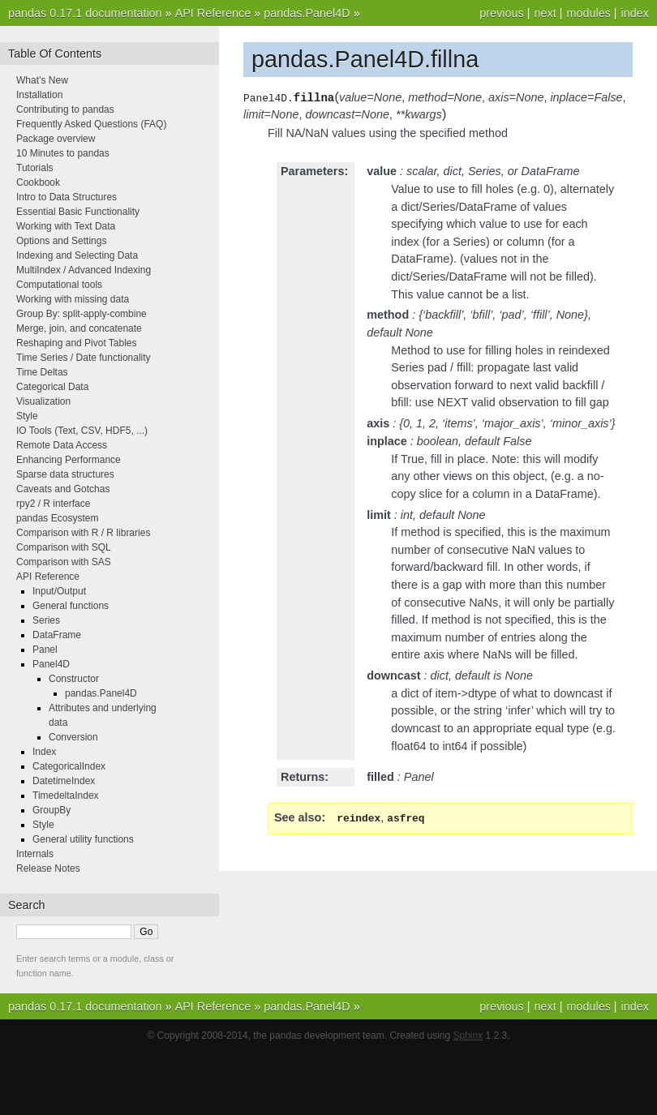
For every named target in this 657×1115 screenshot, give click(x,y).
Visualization (43, 401)
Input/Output (59, 591)
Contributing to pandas (65, 109)
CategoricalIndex (68, 766)
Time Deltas (42, 372)
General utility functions (83, 839)
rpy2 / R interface (53, 503)
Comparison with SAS (63, 562)
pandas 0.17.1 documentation (85, 12)
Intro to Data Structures (66, 197)
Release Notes (48, 868)
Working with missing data (72, 299)
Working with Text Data (65, 226)
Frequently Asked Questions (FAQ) (91, 124)
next (545, 12)
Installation (39, 95)
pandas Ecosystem (57, 518)
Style (27, 416)
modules (588, 12)
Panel (45, 649)
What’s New (42, 80)
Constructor (74, 678)
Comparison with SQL (63, 547)
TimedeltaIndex (65, 795)
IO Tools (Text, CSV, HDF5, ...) (82, 430)
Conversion (73, 737)
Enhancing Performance (68, 459)
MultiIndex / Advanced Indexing (83, 270)
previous (501, 12)
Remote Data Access (61, 445)
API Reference (213, 12)
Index (44, 751)
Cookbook (38, 182)
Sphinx (468, 1035)
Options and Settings (61, 241)
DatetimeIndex (63, 781)
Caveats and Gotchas (63, 489)
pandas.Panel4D (307, 12)
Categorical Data (52, 386)
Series (46, 620)
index (635, 12)
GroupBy (51, 810)
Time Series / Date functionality (83, 357)
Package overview (55, 138)
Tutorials (35, 168)
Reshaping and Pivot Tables (76, 343)
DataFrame (56, 635)
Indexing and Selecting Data (77, 255)
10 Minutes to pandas (63, 153)
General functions (70, 605)
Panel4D (51, 664)
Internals (35, 854)
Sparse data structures (65, 474)
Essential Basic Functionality (78, 211)
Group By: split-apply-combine (81, 313)
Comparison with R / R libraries (83, 532)
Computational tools (59, 284)
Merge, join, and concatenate (79, 328)
